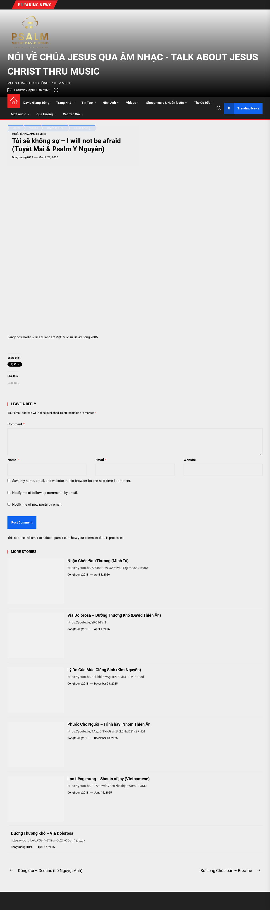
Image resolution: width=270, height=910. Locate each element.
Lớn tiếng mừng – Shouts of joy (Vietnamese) (108, 778)
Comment (16, 424)
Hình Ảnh (111, 102)
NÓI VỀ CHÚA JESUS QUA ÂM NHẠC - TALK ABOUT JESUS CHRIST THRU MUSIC (132, 64)
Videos (132, 102)
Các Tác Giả (73, 114)
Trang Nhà (65, 102)
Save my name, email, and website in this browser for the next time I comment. (71, 481)
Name (13, 460)
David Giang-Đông (36, 102)
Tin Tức (88, 102)
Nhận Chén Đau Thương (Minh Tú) (98, 560)
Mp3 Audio (20, 114)
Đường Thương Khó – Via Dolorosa (42, 833)
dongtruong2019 (22, 157)
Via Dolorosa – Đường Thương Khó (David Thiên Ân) (114, 615)
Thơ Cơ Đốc (204, 102)
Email (101, 460)
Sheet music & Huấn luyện (166, 102)
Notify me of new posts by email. (37, 504)
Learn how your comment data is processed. (93, 538)
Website (190, 460)
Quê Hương (46, 114)
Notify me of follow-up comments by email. (45, 493)
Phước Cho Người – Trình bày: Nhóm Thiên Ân (109, 724)
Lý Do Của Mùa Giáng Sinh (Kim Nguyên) (104, 669)
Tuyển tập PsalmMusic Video (29, 134)
